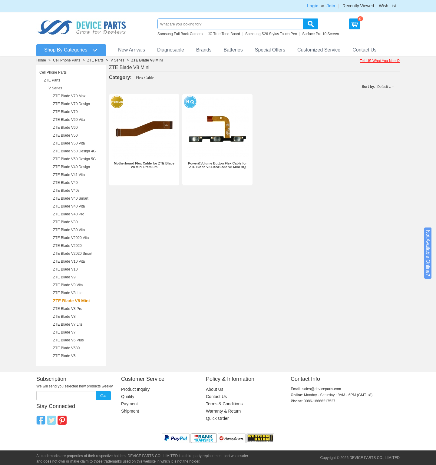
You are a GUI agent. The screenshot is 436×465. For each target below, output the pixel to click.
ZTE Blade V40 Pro (68, 214)
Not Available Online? (428, 253)
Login (313, 5)
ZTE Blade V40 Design (71, 167)
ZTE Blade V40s (66, 190)
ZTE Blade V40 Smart (70, 198)
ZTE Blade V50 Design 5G (74, 159)
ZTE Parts (95, 60)
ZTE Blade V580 (66, 348)
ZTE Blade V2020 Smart (72, 253)
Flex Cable (145, 77)
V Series (117, 60)
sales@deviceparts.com (321, 389)
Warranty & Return (223, 411)
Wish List (387, 5)
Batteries (233, 49)
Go (103, 395)
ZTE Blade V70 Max (69, 96)
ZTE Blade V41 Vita (69, 175)
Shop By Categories (65, 49)
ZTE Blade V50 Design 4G (74, 151)
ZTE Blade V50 (65, 135)
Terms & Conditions (224, 403)
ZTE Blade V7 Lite (67, 324)
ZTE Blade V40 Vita (69, 206)
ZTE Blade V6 (64, 356)
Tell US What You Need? (380, 61)
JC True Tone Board (224, 34)
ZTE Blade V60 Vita (69, 120)
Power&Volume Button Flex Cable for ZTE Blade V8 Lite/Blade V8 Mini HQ (217, 165)
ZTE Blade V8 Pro (67, 309)
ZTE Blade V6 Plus (68, 340)
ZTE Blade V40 (65, 183)
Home (41, 60)
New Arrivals (131, 49)
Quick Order (217, 418)
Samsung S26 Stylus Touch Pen (271, 34)
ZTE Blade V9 (64, 277)
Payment (129, 403)
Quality (127, 396)
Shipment (130, 411)
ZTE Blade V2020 (67, 246)
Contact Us (364, 49)
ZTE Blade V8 (64, 316)
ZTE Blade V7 (64, 332)
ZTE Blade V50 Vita (69, 143)
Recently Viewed (358, 5)
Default (382, 86)
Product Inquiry (135, 389)
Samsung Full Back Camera (180, 34)
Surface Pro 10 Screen (320, 34)
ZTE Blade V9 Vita (68, 285)
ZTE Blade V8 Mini (147, 60)
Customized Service (318, 49)
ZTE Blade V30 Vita (69, 230)
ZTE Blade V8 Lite (67, 293)
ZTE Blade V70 (65, 112)
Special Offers (270, 49)
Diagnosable (170, 49)
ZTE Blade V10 (65, 269)
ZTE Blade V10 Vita (69, 261)
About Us (214, 389)
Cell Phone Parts (66, 60)
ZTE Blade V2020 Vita (71, 238)
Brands (204, 49)
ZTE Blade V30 (65, 222)
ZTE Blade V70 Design (71, 104)
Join (330, 5)
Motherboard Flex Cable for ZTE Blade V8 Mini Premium (144, 165)
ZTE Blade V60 (65, 127)
